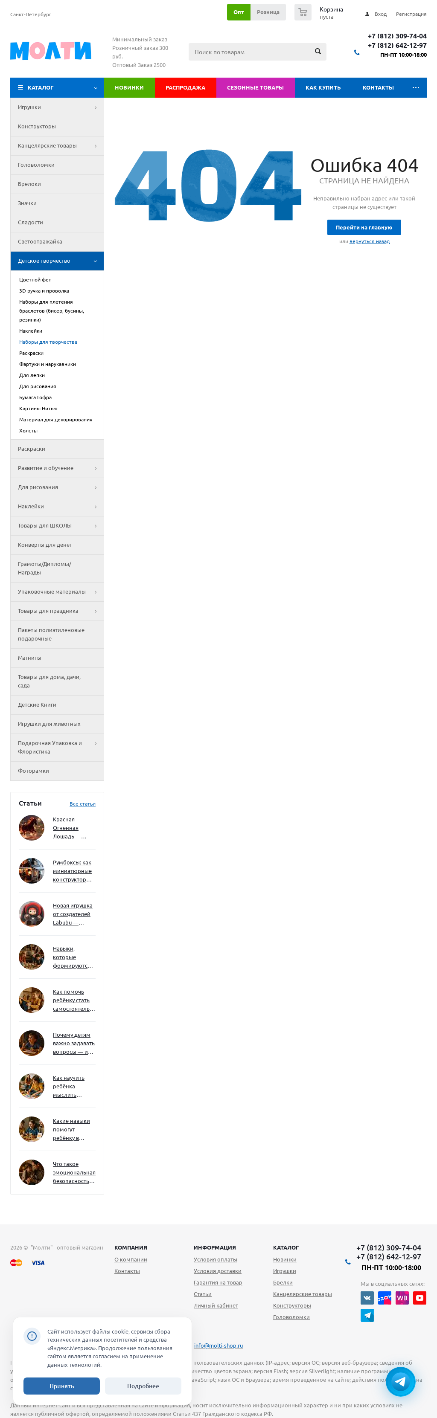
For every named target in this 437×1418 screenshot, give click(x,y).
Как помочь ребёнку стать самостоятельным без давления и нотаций (74, 1001)
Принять (62, 1386)
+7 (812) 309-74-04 (397, 36)
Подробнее (143, 1386)
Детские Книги (37, 705)
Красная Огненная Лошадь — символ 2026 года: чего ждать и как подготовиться (72, 828)
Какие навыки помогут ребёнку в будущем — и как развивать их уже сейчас (71, 1130)
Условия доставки (218, 1271)
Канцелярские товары (61, 145)
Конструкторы (37, 126)
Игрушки (61, 107)
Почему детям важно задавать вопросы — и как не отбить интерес (74, 1044)
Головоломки (36, 165)
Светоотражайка (40, 241)
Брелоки (29, 184)
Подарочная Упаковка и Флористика (61, 747)
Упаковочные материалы (61, 592)
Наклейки (61, 506)
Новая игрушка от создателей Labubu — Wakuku (73, 914)
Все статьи (83, 803)
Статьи (203, 1294)
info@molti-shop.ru (218, 1345)
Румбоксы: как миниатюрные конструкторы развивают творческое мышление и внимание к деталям (72, 871)
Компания (130, 1247)
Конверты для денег (45, 545)
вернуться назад (370, 241)
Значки (27, 203)
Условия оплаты (215, 1259)
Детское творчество (61, 261)
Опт (238, 12)
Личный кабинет (216, 1305)
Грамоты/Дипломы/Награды (44, 568)
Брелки (283, 1282)
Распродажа (185, 87)
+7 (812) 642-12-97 (397, 45)
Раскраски (31, 449)
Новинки (129, 87)
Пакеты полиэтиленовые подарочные (51, 634)
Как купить (323, 87)
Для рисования (61, 487)
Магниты (29, 658)
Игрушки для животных (49, 724)
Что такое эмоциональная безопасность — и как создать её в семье (74, 1173)
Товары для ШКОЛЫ (61, 525)
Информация (215, 1247)
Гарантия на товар (218, 1282)
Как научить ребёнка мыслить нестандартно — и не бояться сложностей (73, 1087)
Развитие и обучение (61, 468)
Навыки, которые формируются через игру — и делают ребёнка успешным (72, 957)
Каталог (41, 87)
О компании (130, 1259)
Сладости (30, 222)
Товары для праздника (61, 611)
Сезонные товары (255, 87)
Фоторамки (33, 771)
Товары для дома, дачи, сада (49, 681)
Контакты (378, 87)
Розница (268, 12)
